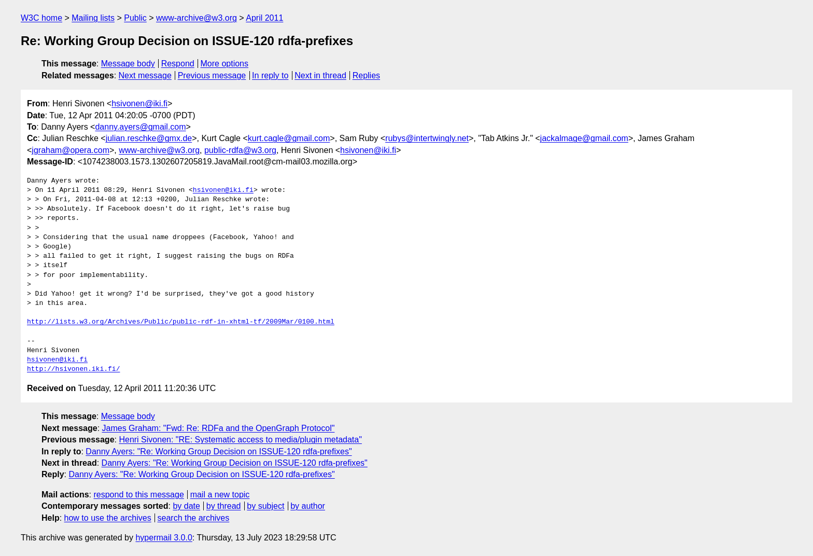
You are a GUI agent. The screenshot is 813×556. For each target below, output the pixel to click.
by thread (223, 506)
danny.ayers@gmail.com (140, 126)
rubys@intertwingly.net (427, 138)
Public (135, 17)
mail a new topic (220, 494)
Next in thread (320, 75)
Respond (177, 63)
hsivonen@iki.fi (139, 103)
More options (225, 63)
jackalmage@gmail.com (584, 138)
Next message (145, 75)
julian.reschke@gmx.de (149, 138)
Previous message (212, 75)
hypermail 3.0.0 (163, 537)
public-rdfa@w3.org (240, 150)
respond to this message (138, 494)
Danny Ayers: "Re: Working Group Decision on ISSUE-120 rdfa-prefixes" (219, 451)
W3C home (41, 17)
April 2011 (264, 17)
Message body (128, 63)
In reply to (270, 75)
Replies (366, 75)
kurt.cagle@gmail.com (289, 138)
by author (307, 506)
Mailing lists (93, 17)
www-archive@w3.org (196, 17)
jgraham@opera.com (70, 150)
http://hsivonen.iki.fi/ (73, 369)
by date (186, 506)
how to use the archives (107, 517)
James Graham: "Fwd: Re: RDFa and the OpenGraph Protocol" (218, 428)
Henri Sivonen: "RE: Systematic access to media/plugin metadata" (240, 439)
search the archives (194, 517)
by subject (265, 506)
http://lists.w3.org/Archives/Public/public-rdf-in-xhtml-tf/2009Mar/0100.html (180, 322)
